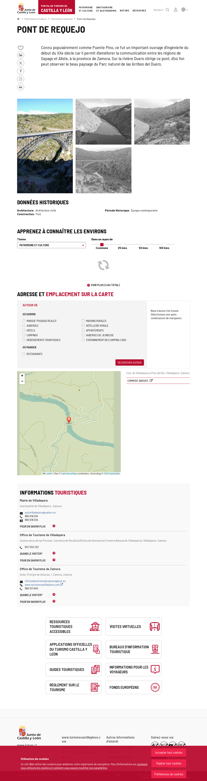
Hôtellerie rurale (95, 325)
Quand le (31, 553)
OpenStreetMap (69, 473)
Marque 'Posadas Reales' (40, 320)
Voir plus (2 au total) (105, 285)
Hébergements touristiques (41, 340)
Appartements (93, 330)
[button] (184, 9)
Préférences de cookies (168, 774)
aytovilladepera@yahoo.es (40, 512)
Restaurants (32, 354)
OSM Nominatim (112, 473)
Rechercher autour (130, 362)
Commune (102, 247)
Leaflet (47, 473)
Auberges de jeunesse (98, 335)
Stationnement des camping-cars (104, 340)
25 (123, 247)
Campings (30, 335)
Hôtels (29, 330)
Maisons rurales (94, 320)
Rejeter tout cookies (168, 763)
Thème (21, 239)
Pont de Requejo (86, 18)
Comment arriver (138, 380)
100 (164, 247)
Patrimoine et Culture (35, 18)
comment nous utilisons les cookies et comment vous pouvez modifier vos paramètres (84, 765)
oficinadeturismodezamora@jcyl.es (45, 581)
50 (144, 247)
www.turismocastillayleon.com (44, 584)
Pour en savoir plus (32, 526)
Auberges (30, 325)
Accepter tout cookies (169, 752)
